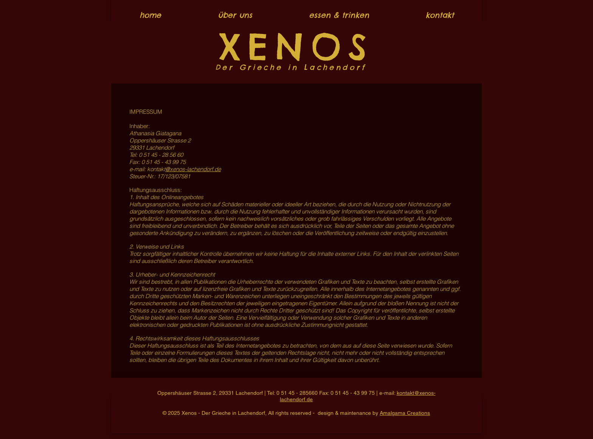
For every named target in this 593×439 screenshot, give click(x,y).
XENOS (296, 46)
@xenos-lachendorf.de (193, 169)
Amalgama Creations (405, 413)
